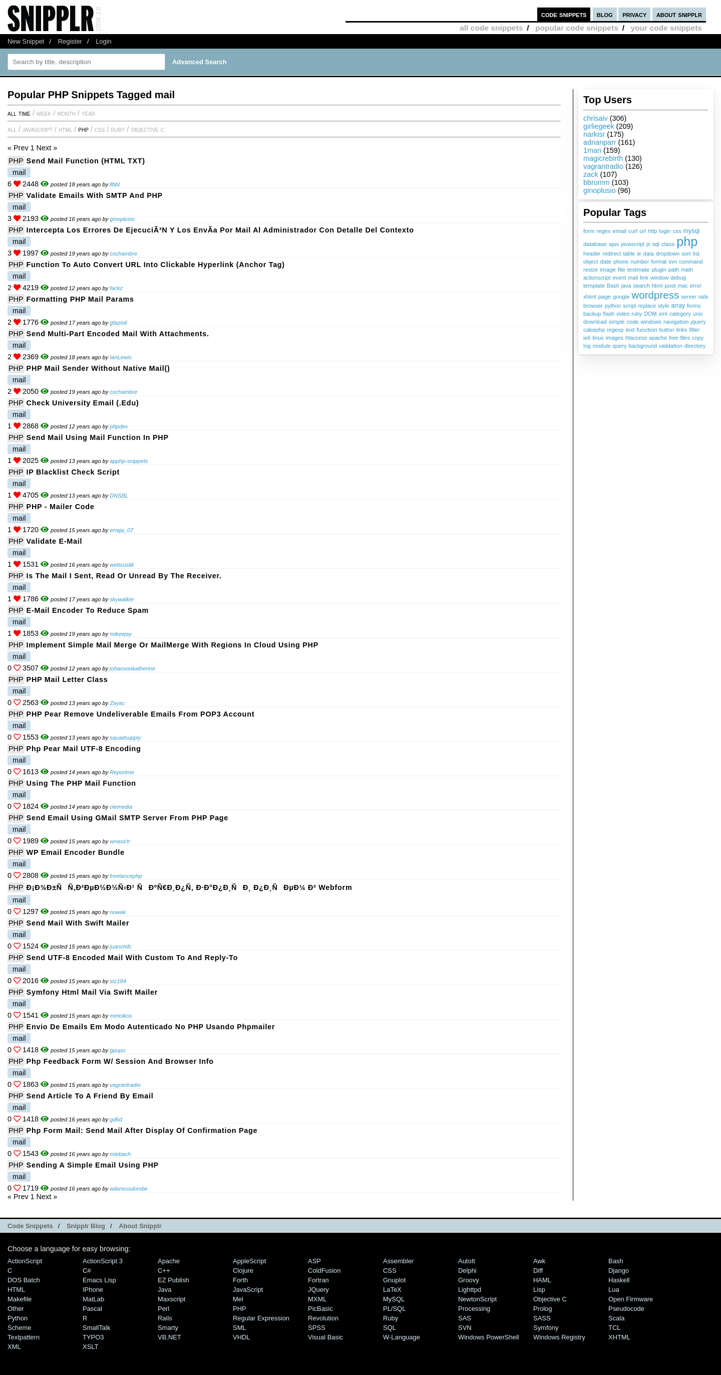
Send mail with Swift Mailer (78, 923)
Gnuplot (394, 1280)
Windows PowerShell (488, 1337)
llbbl (115, 184)
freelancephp (126, 876)
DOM (650, 314)
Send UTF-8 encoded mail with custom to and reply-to (132, 958)
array (678, 305)
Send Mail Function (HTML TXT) (86, 161)
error (695, 286)
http (652, 231)
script (629, 306)
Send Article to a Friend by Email (90, 1096)
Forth (240, 1280)
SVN (465, 1327)
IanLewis (121, 357)
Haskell (618, 1280)
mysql (691, 231)
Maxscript (171, 1299)
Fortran (318, 1280)
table (629, 254)
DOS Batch (24, 1280)
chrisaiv (595, 118)
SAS (464, 1318)
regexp (615, 330)
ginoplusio (599, 190)
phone (620, 262)
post (669, 285)
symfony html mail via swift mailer (92, 992)
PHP (83, 129)
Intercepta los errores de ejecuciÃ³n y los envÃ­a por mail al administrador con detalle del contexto (220, 230)
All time (19, 113)
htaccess (636, 338)
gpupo (117, 1050)
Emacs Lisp (99, 1280)
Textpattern (24, 1337)
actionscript (597, 278)
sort (685, 254)
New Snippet (26, 41)
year (88, 113)
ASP (314, 1261)
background (643, 346)
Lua (613, 1289)
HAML (542, 1280)
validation (670, 346)
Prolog (542, 1308)
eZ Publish (173, 1280)
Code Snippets (30, 1226)
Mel (238, 1299)
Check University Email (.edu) (83, 403)
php (686, 242)
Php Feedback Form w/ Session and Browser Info (120, 1061)
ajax (614, 244)
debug (678, 278)
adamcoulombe (129, 1189)
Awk (539, 1261)
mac (683, 286)
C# (87, 1270)
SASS (542, 1318)
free (673, 338)
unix (698, 314)
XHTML (619, 1337)
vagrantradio (603, 166)
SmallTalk (96, 1327)
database (595, 244)
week (44, 113)
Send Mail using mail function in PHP (98, 437)
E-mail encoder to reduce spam (88, 610)
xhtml (589, 297)
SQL (389, 1327)
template (594, 286)
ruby (636, 314)
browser (593, 306)
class (667, 244)
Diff (538, 1270)
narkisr (594, 134)
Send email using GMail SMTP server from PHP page (128, 818)
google (621, 297)
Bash (613, 286)
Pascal (92, 1308)
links (681, 330)
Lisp (539, 1289)
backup (592, 314)
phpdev (119, 426)
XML (14, 1346)
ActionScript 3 (103, 1261)
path (673, 270)
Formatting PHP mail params (80, 299)
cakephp (594, 330)
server (688, 297)
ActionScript (25, 1261)
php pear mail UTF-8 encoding (84, 749)
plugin (658, 270)
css (677, 231)
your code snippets (666, 28)
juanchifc (121, 947)
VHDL (241, 1337)
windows (650, 322)
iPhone (93, 1289)
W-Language (401, 1337)
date (605, 261)
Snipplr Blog (86, 1226)
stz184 (118, 981)
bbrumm (596, 182)
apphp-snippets (129, 461)
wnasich (120, 841)
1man (592, 150)
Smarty (168, 1327)
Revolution (323, 1318)
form (588, 231)
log (587, 346)
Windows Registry (559, 1337)
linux (597, 338)
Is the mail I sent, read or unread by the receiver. (124, 576)
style (663, 306)
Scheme (20, 1327)
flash (608, 314)
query (619, 346)
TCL (614, 1327)
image (608, 269)
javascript (632, 244)
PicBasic (320, 1308)
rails (703, 297)
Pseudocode (626, 1308)
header (592, 254)
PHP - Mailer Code (61, 507)
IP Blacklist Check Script (73, 472)
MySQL (394, 1299)
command (690, 262)
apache (658, 338)
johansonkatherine (132, 668)
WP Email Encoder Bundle (76, 852)
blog (605, 14)
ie (639, 254)
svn (672, 262)
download (595, 322)
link (644, 278)
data (648, 254)
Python (18, 1318)
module (602, 346)
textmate (638, 269)
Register (70, 41)
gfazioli (118, 323)
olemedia (121, 807)
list (696, 254)
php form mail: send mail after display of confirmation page (142, 1130)
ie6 (586, 338)
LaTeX (392, 1289)
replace (647, 306)
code (632, 322)
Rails (165, 1318)
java (626, 286)
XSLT (90, 1346)
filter (694, 330)
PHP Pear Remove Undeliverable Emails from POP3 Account (141, 714)
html (657, 286)
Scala (616, 1318)
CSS (100, 129)
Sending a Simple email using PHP (93, 1165)
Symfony (545, 1327)
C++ (164, 1270)
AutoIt (466, 1261)
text (629, 330)
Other (16, 1308)
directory (694, 346)
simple (617, 322)
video (622, 314)
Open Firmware (630, 1299)
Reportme (122, 772)
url (642, 230)
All (12, 129)
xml (662, 314)
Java (164, 1289)
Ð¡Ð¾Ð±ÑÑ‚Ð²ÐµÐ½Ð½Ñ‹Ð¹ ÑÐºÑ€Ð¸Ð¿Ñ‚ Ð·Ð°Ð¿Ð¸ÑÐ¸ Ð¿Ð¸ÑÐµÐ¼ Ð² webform (189, 887)
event (619, 278)
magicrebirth (603, 158)
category (680, 314)
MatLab (93, 1299)
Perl (163, 1308)
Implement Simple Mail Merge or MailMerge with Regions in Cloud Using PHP (172, 645)
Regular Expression (261, 1318)
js (648, 244)
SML (239, 1327)
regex (603, 231)
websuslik (122, 565)
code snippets (564, 14)
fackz (116, 288)
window (659, 278)
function (646, 329)
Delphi (467, 1270)
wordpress (655, 295)
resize (590, 270)
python (613, 306)
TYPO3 (93, 1337)
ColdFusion (324, 1270)
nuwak (118, 912)
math (687, 270)
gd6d (116, 1119)
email (620, 231)
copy (697, 338)
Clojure (243, 1270)
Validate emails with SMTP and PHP (95, 195)
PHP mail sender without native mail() (98, 368)
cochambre (123, 254)
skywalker (122, 599)
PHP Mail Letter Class (67, 679)
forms (693, 306)
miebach (120, 1154)
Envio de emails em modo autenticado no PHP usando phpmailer (151, 1027)
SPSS (316, 1327)
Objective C (147, 129)
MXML (317, 1299)
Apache (169, 1261)
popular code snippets (576, 28)
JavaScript (38, 129)
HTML (65, 129)
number (639, 262)
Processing (474, 1308)
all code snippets (491, 28)
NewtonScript (477, 1299)
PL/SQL (394, 1308)
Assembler (398, 1261)
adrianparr (599, 142)
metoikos (121, 1016)
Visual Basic (325, 1337)
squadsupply (125, 738)
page (604, 297)
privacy (634, 14)
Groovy (468, 1280)
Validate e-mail (55, 541)
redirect (612, 254)
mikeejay (121, 634)
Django (618, 1270)
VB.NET (169, 1337)
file (621, 270)
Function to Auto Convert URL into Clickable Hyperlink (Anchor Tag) (156, 265)
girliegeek (598, 126)
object (590, 262)
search (641, 286)
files (685, 338)
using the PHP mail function (81, 783)
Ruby (118, 129)
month (66, 113)
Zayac (117, 703)
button (666, 330)
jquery (698, 322)
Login (104, 41)
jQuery (318, 1289)
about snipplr (679, 14)
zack (590, 174)
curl (632, 231)
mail (633, 278)
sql (655, 244)
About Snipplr (140, 1226)
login (664, 231)
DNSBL (119, 496)
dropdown (667, 254)
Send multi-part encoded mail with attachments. (118, 334)
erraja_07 (121, 530)
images (614, 338)
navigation (676, 322)
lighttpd (469, 1289)
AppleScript (249, 1261)
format (658, 262)
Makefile (20, 1299)
